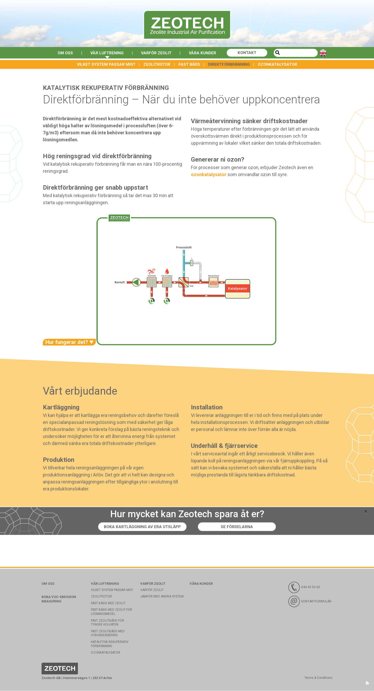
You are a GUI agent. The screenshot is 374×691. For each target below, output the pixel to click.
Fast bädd (189, 64)
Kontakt (249, 52)
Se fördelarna (238, 526)
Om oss (64, 52)
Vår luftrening (106, 52)
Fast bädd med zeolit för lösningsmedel (111, 612)
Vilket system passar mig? (106, 64)
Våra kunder (204, 52)
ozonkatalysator (208, 174)
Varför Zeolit (156, 52)
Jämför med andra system (162, 597)
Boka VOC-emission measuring (59, 599)
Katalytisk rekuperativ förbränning (110, 644)
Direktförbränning (229, 64)
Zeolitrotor (156, 64)
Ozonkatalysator (277, 64)
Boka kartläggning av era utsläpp (142, 526)
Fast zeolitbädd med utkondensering (108, 633)
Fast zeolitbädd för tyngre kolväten (107, 623)
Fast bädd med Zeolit (108, 603)
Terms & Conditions (318, 678)
